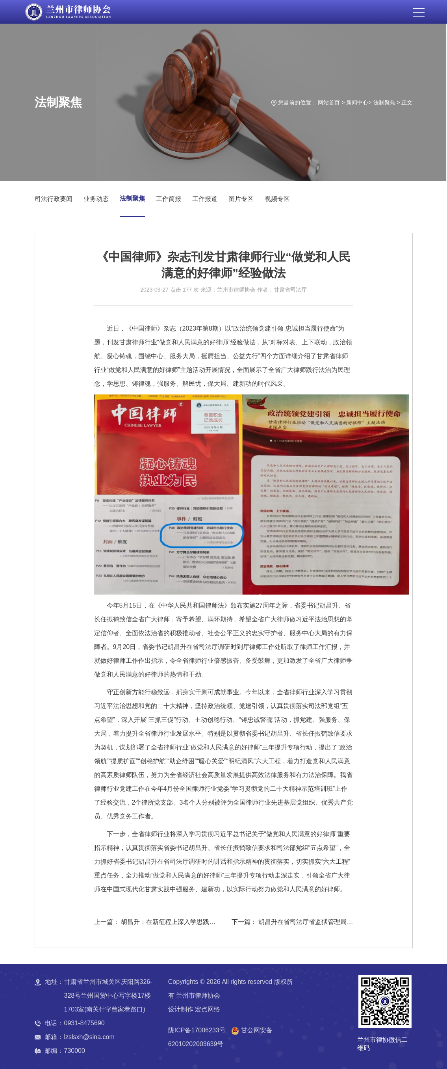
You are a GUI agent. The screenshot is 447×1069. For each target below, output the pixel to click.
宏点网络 (207, 1009)
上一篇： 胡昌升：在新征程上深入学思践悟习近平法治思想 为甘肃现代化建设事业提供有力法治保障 (154, 923)
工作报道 (204, 198)
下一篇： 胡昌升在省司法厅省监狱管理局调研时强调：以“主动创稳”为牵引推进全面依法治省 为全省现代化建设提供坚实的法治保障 (291, 923)
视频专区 (277, 198)
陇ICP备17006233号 (197, 1030)
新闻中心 (357, 102)
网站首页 (329, 102)
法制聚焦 (384, 102)
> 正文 (404, 102)
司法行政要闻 (53, 198)
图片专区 (241, 198)
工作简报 (168, 198)
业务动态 (96, 198)
